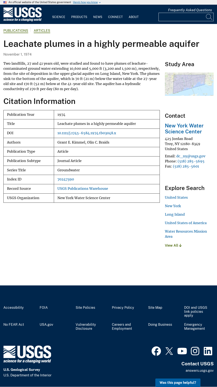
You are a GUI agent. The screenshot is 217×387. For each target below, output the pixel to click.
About (134, 17)
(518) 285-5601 (186, 166)
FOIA (44, 308)
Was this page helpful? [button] (178, 383)
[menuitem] (58, 14)
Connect (115, 17)
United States (176, 197)
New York (173, 206)
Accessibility (13, 308)
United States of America (186, 223)
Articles (42, 31)
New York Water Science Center (184, 129)
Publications (15, 31)
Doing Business (160, 325)
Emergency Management (194, 327)
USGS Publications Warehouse (82, 189)
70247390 (65, 179)
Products (79, 17)
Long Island (175, 214)
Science (58, 17)
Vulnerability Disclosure (86, 327)
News (97, 17)
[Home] (22, 20)
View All (173, 245)
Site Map (155, 308)
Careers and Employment (122, 327)
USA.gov (46, 325)
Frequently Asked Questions (190, 10)
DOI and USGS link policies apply (195, 312)
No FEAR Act (13, 325)
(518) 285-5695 (191, 161)
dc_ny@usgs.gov (190, 156)
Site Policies (85, 308)
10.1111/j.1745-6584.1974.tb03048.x (86, 133)
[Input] (186, 17)
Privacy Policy (123, 308)
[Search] (209, 17)
